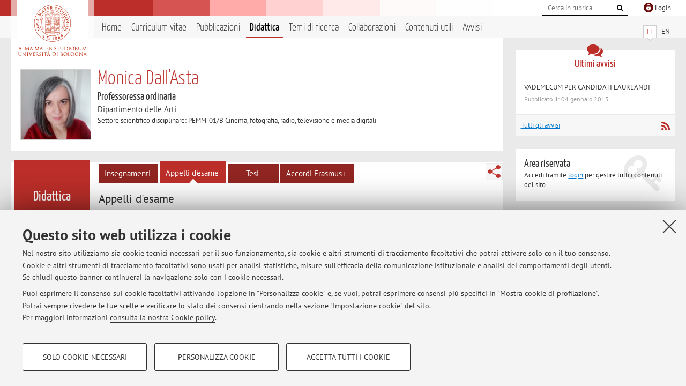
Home (112, 28)
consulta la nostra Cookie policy (162, 317)
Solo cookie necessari (85, 357)
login (575, 175)
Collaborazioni (372, 28)
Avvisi (472, 28)
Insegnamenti (128, 173)
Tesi (252, 173)
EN (665, 31)
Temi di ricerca (314, 28)
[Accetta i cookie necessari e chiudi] (669, 226)
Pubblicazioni (218, 28)
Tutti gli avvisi (540, 125)
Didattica (264, 28)
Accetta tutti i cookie (348, 357)
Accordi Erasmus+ (316, 173)
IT (650, 31)
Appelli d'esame (192, 173)
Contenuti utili (429, 28)
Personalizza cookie (217, 357)
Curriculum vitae (159, 28)
